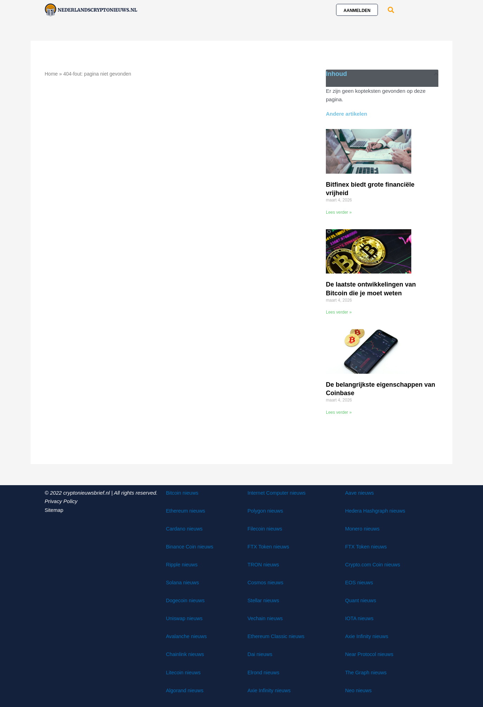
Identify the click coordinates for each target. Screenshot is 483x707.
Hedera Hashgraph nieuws (376, 510)
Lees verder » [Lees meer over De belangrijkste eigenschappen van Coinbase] (339, 412)
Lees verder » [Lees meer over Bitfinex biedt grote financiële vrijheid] (339, 212)
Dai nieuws (260, 654)
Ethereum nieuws (186, 510)
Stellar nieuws (263, 600)
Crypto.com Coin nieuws (373, 564)
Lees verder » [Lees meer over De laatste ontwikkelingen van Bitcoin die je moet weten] (339, 312)
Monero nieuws (363, 528)
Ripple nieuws (182, 564)
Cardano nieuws (185, 528)
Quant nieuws (361, 600)
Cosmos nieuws (266, 582)
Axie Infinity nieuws (269, 690)
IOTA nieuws (360, 618)
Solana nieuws (183, 582)
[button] (391, 9)
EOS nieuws (359, 582)
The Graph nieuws (366, 672)
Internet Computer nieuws (277, 492)
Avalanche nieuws (187, 636)
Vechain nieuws (265, 618)
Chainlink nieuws (186, 654)
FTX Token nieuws (269, 546)
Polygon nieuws (265, 510)
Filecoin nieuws (265, 528)
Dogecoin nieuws (186, 600)
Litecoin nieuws (184, 672)
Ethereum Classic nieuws (277, 636)
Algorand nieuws (185, 690)
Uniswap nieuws (185, 618)
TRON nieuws (263, 564)
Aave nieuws (360, 492)
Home (51, 74)
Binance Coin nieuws (190, 546)
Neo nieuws (359, 690)
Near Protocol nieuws (370, 654)
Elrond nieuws (264, 672)
